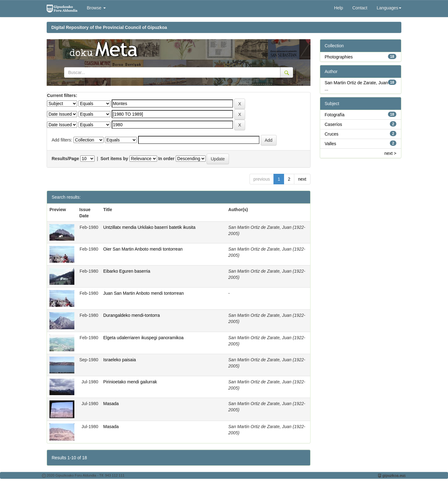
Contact (359, 7)
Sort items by (114, 158)
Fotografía (335, 114)
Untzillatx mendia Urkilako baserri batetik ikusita (149, 227)
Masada (111, 403)
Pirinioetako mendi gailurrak (130, 381)
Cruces (331, 134)
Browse (96, 7)
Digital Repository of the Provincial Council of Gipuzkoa (109, 27)
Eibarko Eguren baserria (126, 271)
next (302, 179)
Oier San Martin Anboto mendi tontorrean (143, 249)
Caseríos (333, 124)
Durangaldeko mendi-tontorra (131, 315)
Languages (389, 7)
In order (166, 158)
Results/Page (65, 158)
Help (338, 7)
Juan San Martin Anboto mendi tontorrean (143, 293)
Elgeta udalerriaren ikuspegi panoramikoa (143, 337)
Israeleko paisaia (119, 359)
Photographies (339, 56)
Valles (330, 143)
